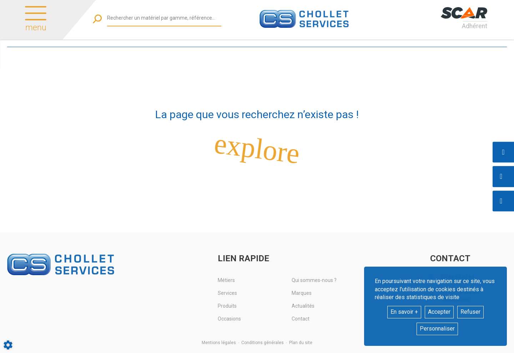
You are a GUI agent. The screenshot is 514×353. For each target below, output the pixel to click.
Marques (302, 293)
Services (227, 293)
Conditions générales (262, 342)
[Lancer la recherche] (97, 18)
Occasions (229, 319)
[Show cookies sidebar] (8, 345)
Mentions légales (219, 342)
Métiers (226, 280)
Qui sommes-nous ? (314, 280)
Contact (300, 319)
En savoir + (404, 311)
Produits (227, 306)
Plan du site (300, 342)
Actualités (303, 306)
